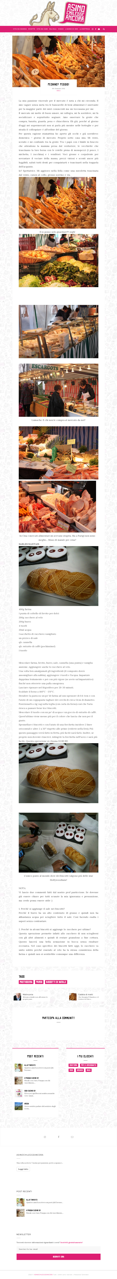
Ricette (31, 29)
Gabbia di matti (85, 994)
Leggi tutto (23, 1169)
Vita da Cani (42, 29)
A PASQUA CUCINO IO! (31, 1078)
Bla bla (53, 29)
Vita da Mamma (20, 29)
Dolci (58, 91)
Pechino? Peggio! (58, 84)
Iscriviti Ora (58, 1256)
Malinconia (28, 994)
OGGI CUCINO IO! (30, 1091)
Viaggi (61, 29)
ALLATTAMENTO (30, 1065)
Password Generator (81, 1275)
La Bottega (85, 29)
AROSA (26, 1104)
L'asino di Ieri (71, 29)
